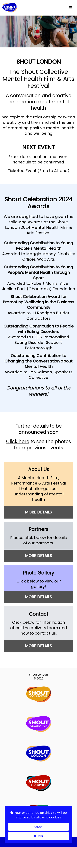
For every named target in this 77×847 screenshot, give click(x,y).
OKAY (38, 826)
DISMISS (39, 836)
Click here (17, 441)
